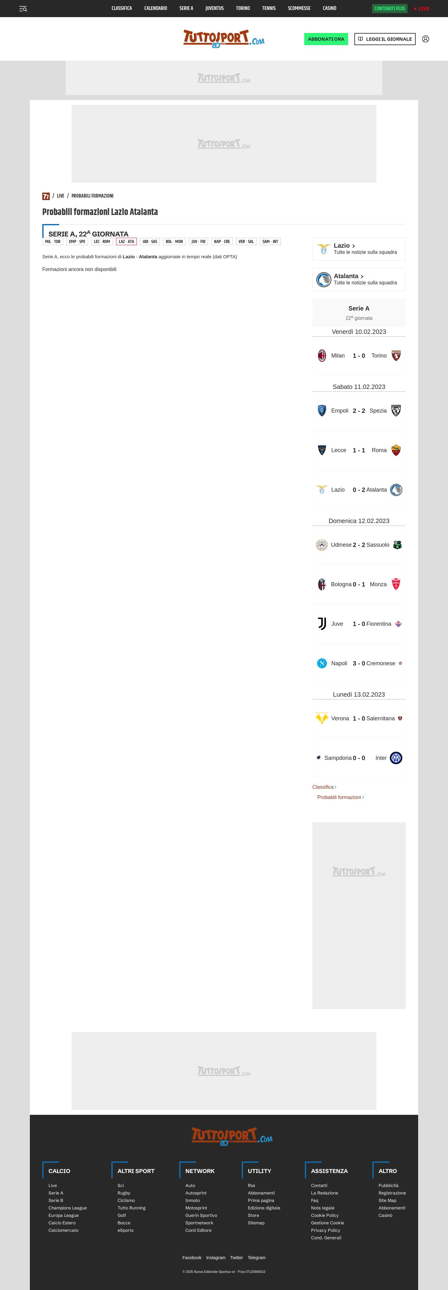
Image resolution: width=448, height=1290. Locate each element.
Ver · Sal (246, 241)
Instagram (216, 1257)
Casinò (329, 8)
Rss (251, 1185)
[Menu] (23, 8)
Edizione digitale (264, 1208)
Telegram (257, 1257)
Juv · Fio (198, 241)
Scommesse (299, 8)
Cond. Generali (326, 1238)
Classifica (122, 8)
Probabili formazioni (93, 196)
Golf (122, 1215)
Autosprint (196, 1193)
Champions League (68, 1208)
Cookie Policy (325, 1215)
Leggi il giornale (389, 39)
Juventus (215, 8)
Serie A (186, 8)
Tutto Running (132, 1208)
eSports (125, 1230)
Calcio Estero (62, 1223)
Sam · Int (270, 241)
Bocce (124, 1223)
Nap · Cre (222, 241)
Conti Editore (198, 1230)
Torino (243, 8)
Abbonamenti (261, 1193)
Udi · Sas (150, 241)
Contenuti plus (390, 8)
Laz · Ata (126, 241)
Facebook (191, 1257)
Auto (190, 1185)
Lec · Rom (102, 241)
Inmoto (192, 1200)
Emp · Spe (77, 241)
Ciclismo (126, 1200)
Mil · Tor (52, 241)
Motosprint (196, 1208)
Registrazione (392, 1193)
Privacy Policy (325, 1230)
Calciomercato (63, 1230)
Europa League (64, 1215)
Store (253, 1215)
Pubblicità (389, 1185)
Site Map (387, 1200)
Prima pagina (261, 1200)
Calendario (155, 8)
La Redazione (324, 1193)
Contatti (319, 1185)
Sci (121, 1185)
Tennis (269, 8)
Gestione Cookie (327, 1223)
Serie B (56, 1200)
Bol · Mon (174, 241)
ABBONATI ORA (326, 39)
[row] (359, 356)
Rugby (124, 1193)
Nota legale (322, 1208)
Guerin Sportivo (201, 1215)
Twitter (236, 1257)
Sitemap (256, 1223)
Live (423, 8)
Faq (314, 1200)
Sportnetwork (199, 1223)
